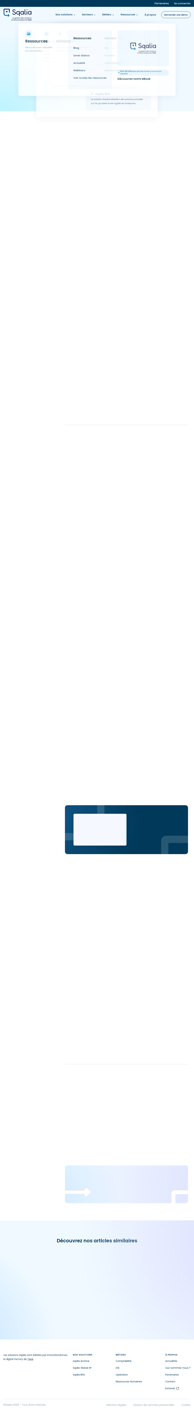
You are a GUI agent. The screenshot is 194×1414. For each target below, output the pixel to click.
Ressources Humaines (129, 1381)
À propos (150, 14)
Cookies (186, 1405)
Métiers (108, 14)
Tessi (30, 1359)
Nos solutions (65, 14)
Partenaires (162, 3)
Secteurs (88, 14)
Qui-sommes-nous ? (178, 1368)
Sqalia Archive (81, 1361)
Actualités (171, 1361)
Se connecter (182, 3)
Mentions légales (116, 1405)
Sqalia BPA (79, 1374)
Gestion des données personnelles (153, 1405)
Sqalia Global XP (82, 1368)
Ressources (129, 14)
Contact (170, 1381)
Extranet (172, 1388)
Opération (122, 1374)
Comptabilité (123, 1361)
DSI (117, 1368)
